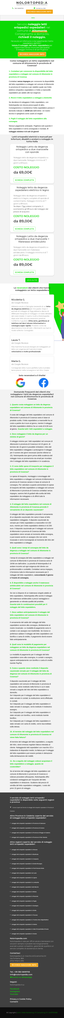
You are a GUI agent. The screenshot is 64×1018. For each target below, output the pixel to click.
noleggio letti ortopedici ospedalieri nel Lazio (24, 873)
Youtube (14, 994)
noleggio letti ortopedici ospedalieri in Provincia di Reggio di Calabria (31, 832)
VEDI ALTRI (32, 280)
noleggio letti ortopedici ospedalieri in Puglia (24, 901)
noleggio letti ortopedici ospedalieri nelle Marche (25, 887)
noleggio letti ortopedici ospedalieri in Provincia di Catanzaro (29, 823)
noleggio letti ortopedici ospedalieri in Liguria (24, 877)
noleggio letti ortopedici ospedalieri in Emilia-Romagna (27, 863)
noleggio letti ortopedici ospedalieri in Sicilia (24, 910)
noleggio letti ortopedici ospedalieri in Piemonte (25, 896)
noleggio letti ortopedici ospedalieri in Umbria (24, 924)
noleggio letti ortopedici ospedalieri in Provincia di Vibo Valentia (29, 837)
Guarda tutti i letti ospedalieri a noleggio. (35, 429)
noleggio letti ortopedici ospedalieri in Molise (24, 891)
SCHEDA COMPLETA (24, 180)
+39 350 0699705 (22, 972)
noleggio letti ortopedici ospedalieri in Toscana (25, 915)
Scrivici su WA (41, 8)
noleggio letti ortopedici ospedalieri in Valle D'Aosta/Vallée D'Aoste (30, 929)
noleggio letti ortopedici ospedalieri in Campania (25, 859)
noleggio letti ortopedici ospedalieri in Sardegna (25, 905)
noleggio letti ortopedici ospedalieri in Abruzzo (24, 849)
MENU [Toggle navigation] (32, 18)
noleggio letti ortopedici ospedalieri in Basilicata (25, 854)
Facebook (14, 989)
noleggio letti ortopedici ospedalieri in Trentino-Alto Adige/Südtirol (30, 919)
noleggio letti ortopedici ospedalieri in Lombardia (25, 882)
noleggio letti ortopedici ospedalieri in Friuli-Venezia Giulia (28, 868)
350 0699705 (19, 8)
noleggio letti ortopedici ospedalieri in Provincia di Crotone (28, 828)
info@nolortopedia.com (21, 974)
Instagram (15, 991)
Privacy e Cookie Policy (21, 999)
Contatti (14, 1002)
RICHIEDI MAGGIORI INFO (39, 12)
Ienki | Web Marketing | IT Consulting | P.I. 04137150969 (37, 1012)
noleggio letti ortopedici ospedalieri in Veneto (24, 933)
